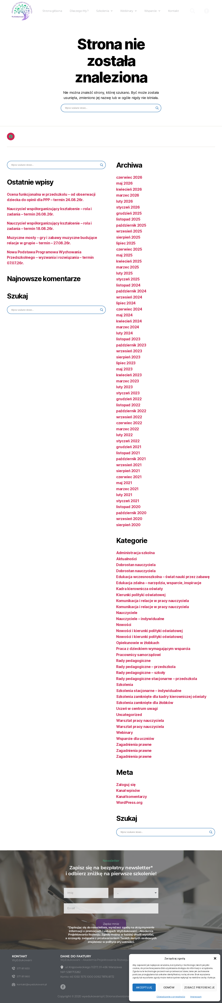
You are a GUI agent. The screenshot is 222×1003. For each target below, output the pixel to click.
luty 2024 (124, 333)
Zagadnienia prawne (134, 744)
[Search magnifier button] (157, 108)
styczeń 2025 (128, 279)
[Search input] (109, 108)
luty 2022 (124, 435)
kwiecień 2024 (129, 321)
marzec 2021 (127, 489)
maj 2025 (124, 255)
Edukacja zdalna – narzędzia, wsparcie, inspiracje (158, 583)
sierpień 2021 (128, 471)
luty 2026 (124, 201)
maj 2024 (124, 315)
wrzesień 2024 (129, 297)
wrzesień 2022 (129, 417)
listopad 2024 (128, 285)
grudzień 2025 (129, 213)
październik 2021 (131, 459)
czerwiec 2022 (129, 423)
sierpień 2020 (128, 525)
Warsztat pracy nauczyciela (140, 720)
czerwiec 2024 (129, 309)
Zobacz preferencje (199, 987)
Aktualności (126, 559)
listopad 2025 (128, 219)
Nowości (123, 625)
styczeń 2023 (128, 393)
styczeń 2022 (128, 441)
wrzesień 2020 (129, 519)
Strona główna (52, 11)
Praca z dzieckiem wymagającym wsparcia (153, 648)
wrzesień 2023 (129, 351)
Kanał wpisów (128, 790)
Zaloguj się (126, 784)
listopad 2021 (128, 453)
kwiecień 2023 (129, 375)
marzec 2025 (127, 267)
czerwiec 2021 (129, 477)
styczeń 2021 (127, 501)
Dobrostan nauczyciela (135, 565)
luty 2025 (124, 273)
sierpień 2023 (128, 357)
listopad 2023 (128, 339)
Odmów (169, 987)
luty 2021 (124, 495)
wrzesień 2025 (129, 231)
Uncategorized (129, 714)
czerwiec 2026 (129, 177)
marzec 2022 (127, 429)
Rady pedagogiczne (133, 660)
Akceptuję (144, 987)
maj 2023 (124, 369)
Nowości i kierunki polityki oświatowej (149, 631)
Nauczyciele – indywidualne (140, 619)
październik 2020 (131, 513)
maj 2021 (124, 483)
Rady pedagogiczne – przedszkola (146, 667)
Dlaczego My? (79, 11)
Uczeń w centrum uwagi (137, 708)
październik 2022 (131, 411)
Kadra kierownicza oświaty (139, 589)
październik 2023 (131, 345)
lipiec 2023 (125, 363)
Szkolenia (104, 11)
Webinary (128, 11)
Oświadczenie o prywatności (170, 996)
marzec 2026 (127, 195)
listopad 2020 (128, 507)
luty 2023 (124, 387)
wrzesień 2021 (129, 465)
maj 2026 (124, 183)
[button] (215, 958)
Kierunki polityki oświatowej (140, 595)
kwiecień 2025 (129, 261)
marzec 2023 (127, 381)
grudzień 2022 (129, 399)
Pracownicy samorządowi (138, 655)
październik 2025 (131, 225)
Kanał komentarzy (131, 796)
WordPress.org (129, 802)
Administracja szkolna (135, 553)
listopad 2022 (128, 405)
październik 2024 (131, 291)
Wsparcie (152, 11)
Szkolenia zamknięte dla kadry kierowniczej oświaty (161, 696)
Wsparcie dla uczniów (135, 738)
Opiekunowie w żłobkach (137, 643)
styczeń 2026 (128, 207)
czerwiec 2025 (129, 249)
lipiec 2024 (126, 303)
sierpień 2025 (128, 237)
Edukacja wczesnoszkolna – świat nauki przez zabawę (163, 577)
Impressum (196, 996)
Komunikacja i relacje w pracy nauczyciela (152, 601)
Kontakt (173, 11)
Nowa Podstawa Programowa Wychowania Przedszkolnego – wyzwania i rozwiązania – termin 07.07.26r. (50, 257)
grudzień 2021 (128, 447)
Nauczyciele (126, 613)
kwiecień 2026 (129, 189)
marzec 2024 (127, 327)
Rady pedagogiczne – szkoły (140, 672)
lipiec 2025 (125, 243)
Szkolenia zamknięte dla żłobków (144, 703)
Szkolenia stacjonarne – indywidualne (148, 691)
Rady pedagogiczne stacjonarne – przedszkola (156, 679)
